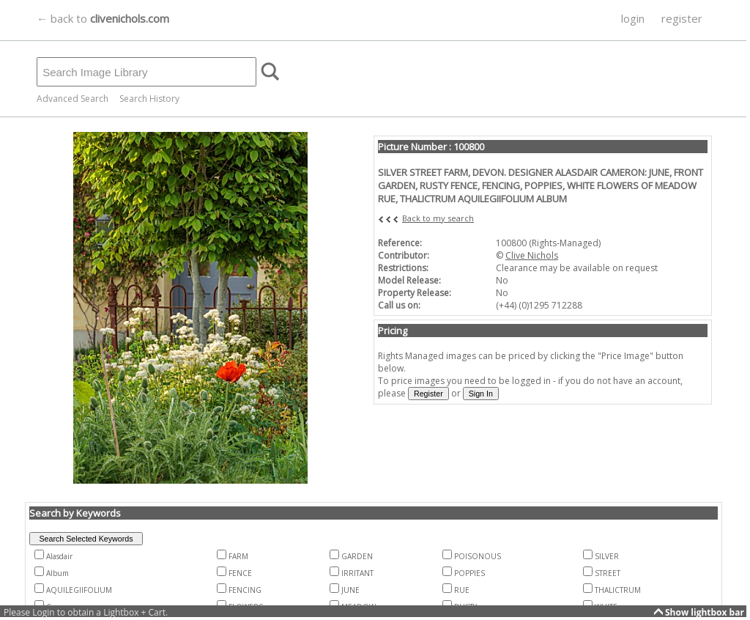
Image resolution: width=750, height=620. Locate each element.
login (633, 18)
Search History (149, 98)
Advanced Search (72, 98)
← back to (103, 18)
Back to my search (438, 218)
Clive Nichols (531, 255)
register (681, 18)
